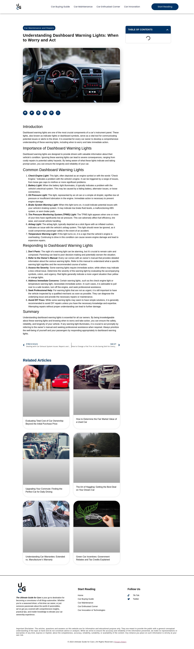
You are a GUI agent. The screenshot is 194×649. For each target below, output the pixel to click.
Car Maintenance (83, 6)
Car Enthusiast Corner (108, 6)
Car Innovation (132, 6)
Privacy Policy (120, 642)
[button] (25, 113)
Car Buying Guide (60, 6)
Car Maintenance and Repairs (39, 28)
